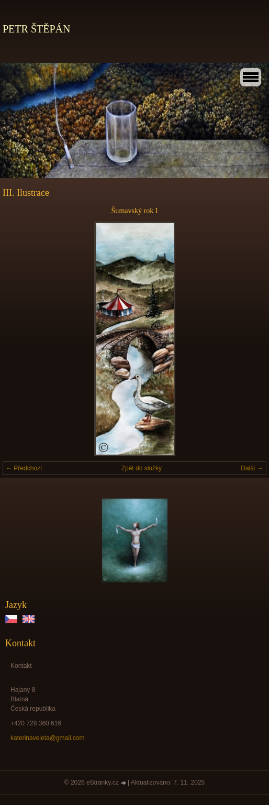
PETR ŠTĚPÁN (36, 29)
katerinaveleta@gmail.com (47, 738)
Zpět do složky (141, 468)
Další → (252, 468)
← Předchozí (24, 468)
